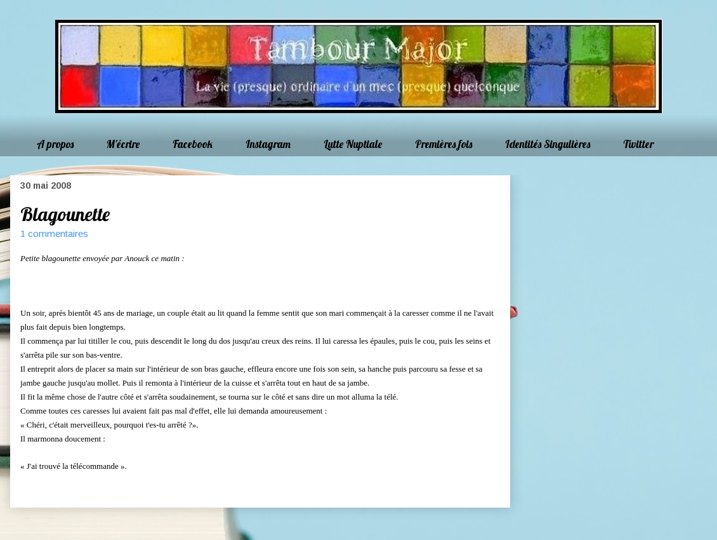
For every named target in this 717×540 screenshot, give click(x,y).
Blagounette (65, 214)
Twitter (638, 144)
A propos (55, 144)
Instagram (268, 144)
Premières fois (443, 144)
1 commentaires (54, 233)
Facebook (193, 144)
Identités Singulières (547, 144)
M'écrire (123, 144)
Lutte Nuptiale (353, 144)
